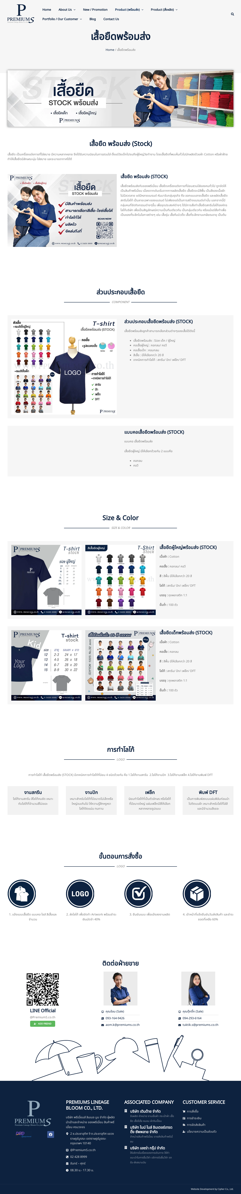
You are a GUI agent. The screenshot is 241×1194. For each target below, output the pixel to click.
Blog (92, 19)
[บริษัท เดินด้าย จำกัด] (125, 1110)
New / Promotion (95, 10)
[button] (74, 10)
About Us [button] (67, 10)
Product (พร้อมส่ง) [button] (129, 10)
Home (46, 10)
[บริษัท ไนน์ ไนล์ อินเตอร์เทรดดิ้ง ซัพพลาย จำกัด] (125, 1126)
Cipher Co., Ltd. (225, 1189)
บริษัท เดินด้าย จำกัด (145, 1111)
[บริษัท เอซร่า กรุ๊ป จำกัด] (125, 1147)
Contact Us (111, 19)
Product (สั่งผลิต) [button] (164, 10)
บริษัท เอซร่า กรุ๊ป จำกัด (147, 1148)
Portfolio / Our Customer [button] (62, 19)
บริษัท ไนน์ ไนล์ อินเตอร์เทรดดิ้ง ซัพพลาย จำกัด (151, 1130)
